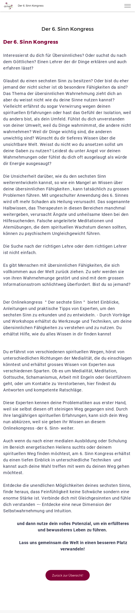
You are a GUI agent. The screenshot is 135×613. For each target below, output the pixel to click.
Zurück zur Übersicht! (67, 575)
